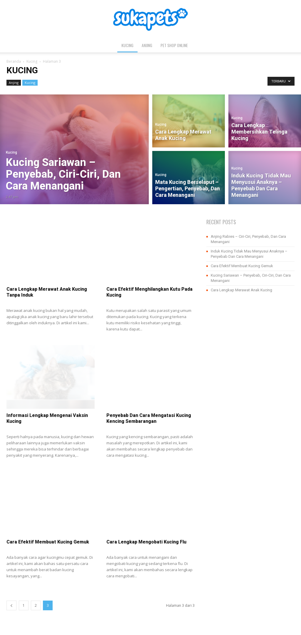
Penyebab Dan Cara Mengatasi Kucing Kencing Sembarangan (148, 418)
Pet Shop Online (174, 45)
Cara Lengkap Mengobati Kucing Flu (146, 542)
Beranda (13, 61)
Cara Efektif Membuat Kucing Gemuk (47, 542)
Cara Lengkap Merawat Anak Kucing (241, 290)
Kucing (127, 45)
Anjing (147, 45)
